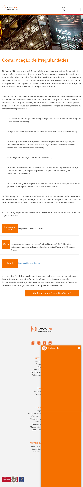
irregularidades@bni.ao (29, 263)
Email (10, 263)
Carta (6, 244)
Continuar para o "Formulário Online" (52, 293)
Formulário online (9, 228)
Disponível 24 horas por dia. (31, 228)
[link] (11, 458)
